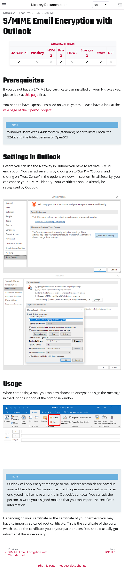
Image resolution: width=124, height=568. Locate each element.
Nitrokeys (9, 13)
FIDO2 (72, 52)
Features (25, 13)
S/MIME (49, 13)
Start (101, 52)
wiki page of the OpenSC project (27, 110)
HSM (38, 13)
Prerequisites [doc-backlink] (23, 80)
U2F (111, 52)
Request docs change (72, 565)
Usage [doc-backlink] (12, 384)
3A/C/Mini (19, 52)
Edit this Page (46, 565)
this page (31, 94)
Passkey (37, 52)
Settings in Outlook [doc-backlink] (31, 157)
